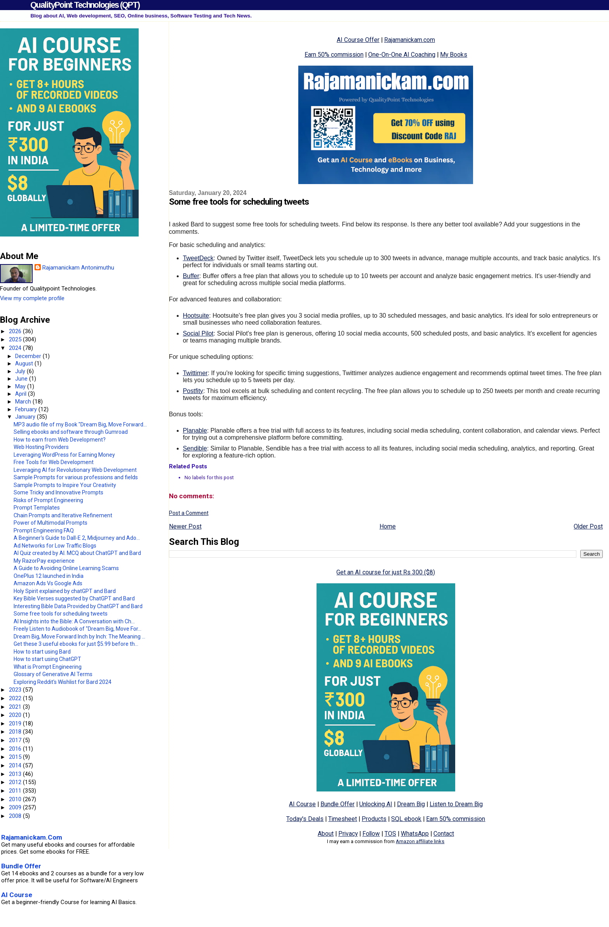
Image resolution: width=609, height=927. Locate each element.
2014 (16, 765)
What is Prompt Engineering (48, 667)
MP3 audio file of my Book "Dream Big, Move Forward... (80, 424)
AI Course (302, 804)
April (21, 394)
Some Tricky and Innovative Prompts (58, 492)
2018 (16, 731)
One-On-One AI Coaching (401, 54)
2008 (16, 815)
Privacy (348, 833)
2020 (16, 714)
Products (374, 819)
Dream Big (411, 804)
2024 (16, 347)
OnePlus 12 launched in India (49, 576)
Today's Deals (305, 819)
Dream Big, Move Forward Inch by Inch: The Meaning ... (79, 636)
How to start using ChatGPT (47, 659)
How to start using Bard (42, 652)
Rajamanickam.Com (31, 837)
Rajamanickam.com (409, 39)
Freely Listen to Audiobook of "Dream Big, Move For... (77, 629)
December (29, 356)
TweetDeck (198, 258)
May (21, 386)
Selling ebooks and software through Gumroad (71, 432)
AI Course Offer (358, 39)
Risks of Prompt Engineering (48, 500)
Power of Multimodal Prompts (50, 523)
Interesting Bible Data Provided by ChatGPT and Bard (78, 606)
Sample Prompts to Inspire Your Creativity (65, 485)
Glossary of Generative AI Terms (53, 674)
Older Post (588, 526)
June (22, 379)
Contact (443, 833)
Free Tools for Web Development (54, 462)
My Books (453, 54)
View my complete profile (32, 298)
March (24, 401)
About (326, 833)
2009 (16, 807)
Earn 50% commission (334, 54)
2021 (16, 706)
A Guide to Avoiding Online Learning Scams (66, 568)
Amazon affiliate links (420, 841)
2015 (16, 756)
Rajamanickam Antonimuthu (78, 267)
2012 (16, 782)
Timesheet (342, 819)
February (26, 409)
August (25, 363)
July (21, 371)
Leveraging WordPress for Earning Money (64, 455)
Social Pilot (198, 333)
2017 (16, 740)
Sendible (195, 448)
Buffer (191, 276)
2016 (16, 748)
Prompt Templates (37, 507)
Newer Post (185, 526)
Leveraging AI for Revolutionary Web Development (75, 470)
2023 (16, 689)
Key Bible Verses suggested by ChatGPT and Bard (74, 598)
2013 (16, 773)
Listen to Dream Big (456, 804)
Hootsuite (196, 315)
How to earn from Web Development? (60, 440)
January (26, 417)
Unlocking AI (375, 804)
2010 (16, 799)
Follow (371, 833)
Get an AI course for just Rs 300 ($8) (385, 572)
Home (387, 526)
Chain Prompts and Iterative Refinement (63, 515)
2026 (16, 331)
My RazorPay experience (44, 561)
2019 (16, 723)
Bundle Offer (337, 804)
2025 (16, 339)
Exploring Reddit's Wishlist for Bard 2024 (62, 682)
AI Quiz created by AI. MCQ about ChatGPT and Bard (77, 553)
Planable (195, 430)
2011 (16, 790)
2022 (16, 698)
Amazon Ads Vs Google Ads (48, 583)
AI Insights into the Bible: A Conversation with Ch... (74, 621)
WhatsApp (415, 833)
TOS (390, 833)
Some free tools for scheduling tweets (61, 613)
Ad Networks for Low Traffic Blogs (55, 546)
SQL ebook (406, 819)
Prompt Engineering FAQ (44, 530)
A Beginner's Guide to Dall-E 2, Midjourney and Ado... (77, 538)
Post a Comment (189, 513)
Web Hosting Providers (41, 447)
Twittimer (195, 373)
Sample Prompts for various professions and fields (76, 477)
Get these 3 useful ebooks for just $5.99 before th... (76, 644)
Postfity (193, 391)
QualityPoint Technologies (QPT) (84, 5)
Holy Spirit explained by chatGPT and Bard (65, 591)
